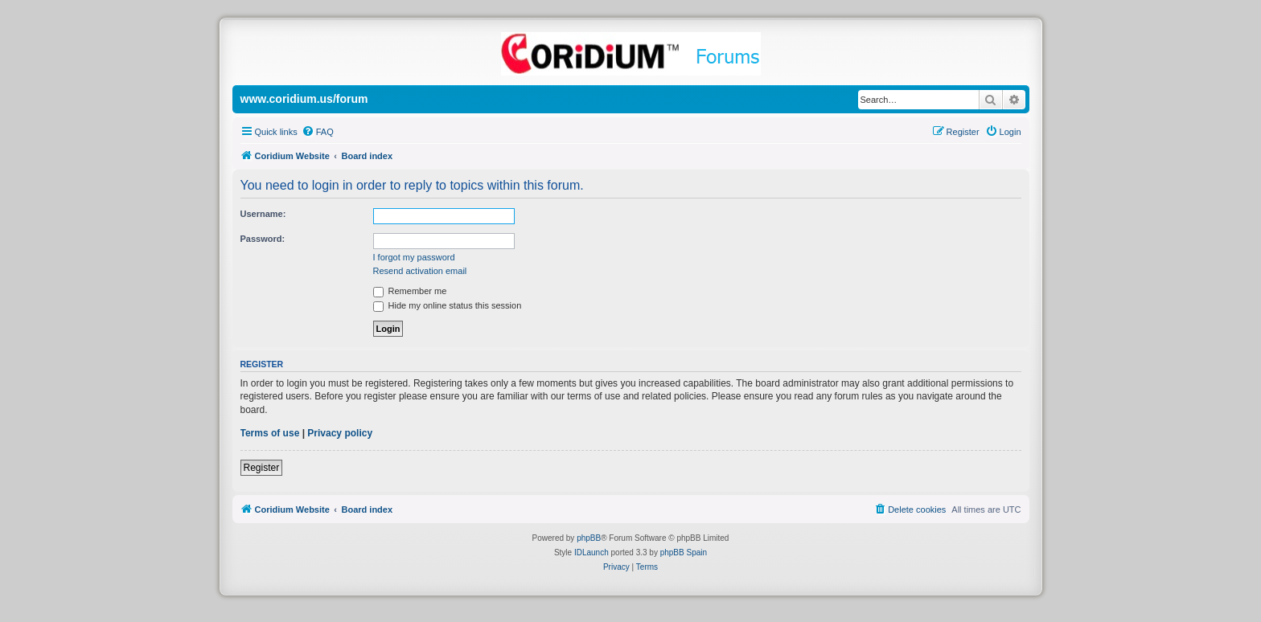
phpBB (589, 538)
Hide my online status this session (447, 305)
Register (262, 467)
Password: (262, 238)
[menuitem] (318, 131)
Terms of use (270, 433)
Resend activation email (420, 271)
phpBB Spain (683, 552)
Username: (263, 214)
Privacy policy (339, 433)
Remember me (410, 291)
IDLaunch (591, 552)
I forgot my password (414, 257)
